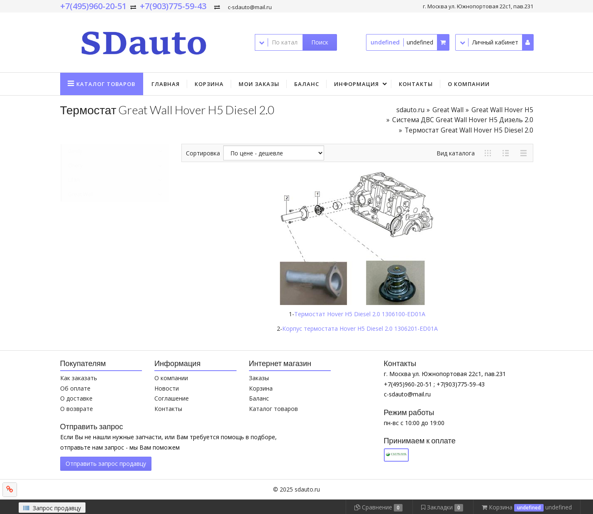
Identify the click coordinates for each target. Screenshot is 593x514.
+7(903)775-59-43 (173, 6)
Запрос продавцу (52, 508)
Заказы (259, 378)
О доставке (76, 398)
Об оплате (75, 388)
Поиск (319, 42)
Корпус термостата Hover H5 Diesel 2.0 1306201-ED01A (360, 328)
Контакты (416, 84)
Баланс (306, 84)
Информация (356, 84)
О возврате (76, 409)
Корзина (209, 84)
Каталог (105, 84)
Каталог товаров (273, 409)
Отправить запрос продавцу (106, 463)
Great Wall (448, 110)
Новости (166, 388)
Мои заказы (259, 84)
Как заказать (78, 378)
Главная (165, 84)
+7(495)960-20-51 (93, 6)
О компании (469, 84)
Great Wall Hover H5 (502, 110)
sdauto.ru (410, 110)
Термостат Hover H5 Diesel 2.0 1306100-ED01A (359, 314)
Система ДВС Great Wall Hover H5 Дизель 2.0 (462, 120)
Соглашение (171, 398)
